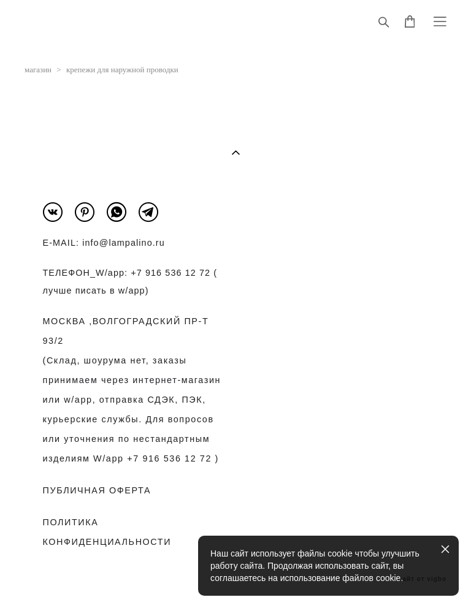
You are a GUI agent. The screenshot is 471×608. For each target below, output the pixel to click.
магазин (38, 69)
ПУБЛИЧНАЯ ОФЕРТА (97, 490)
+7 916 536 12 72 (170, 273)
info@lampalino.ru (123, 243)
